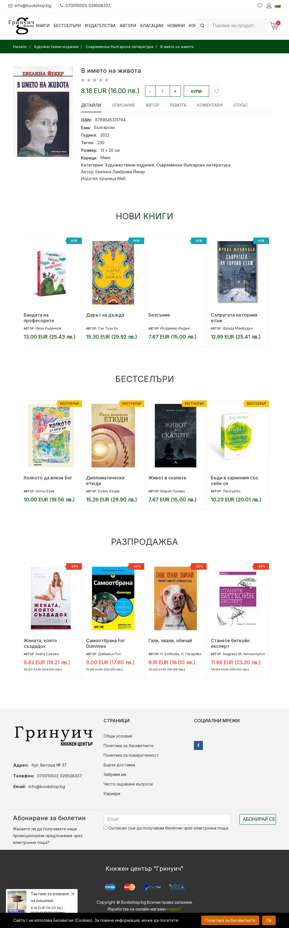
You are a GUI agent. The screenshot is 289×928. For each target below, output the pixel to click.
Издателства (100, 25)
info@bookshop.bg (29, 5)
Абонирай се (259, 819)
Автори (128, 25)
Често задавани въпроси (128, 784)
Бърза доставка (119, 764)
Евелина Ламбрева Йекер (120, 171)
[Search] (238, 25)
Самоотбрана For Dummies (105, 643)
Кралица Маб (113, 178)
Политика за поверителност (131, 755)
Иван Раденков (48, 328)
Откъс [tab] (240, 105)
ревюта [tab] (178, 105)
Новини (176, 25)
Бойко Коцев (109, 491)
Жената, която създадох (40, 643)
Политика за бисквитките (128, 745)
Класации (151, 25)
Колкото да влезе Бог (48, 478)
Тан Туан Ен (108, 328)
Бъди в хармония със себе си (234, 480)
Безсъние (159, 315)
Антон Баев (45, 491)
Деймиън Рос (109, 654)
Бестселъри (67, 25)
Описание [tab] (123, 105)
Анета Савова (47, 654)
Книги (43, 25)
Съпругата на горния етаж (234, 317)
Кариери (112, 793)
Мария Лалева (172, 491)
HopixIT (174, 909)
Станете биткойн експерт (230, 643)
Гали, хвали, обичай (170, 640)
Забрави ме (115, 774)
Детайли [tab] (91, 105)
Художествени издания (129, 165)
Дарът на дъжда (105, 315)
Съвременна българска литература (193, 165)
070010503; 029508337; (85, 5)
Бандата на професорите (39, 317)
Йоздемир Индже (175, 328)
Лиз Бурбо (231, 491)
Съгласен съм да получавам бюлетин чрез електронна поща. (166, 828)
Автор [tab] (152, 105)
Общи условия (118, 736)
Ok (269, 920)
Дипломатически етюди (105, 480)
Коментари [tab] (210, 105)
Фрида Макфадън (238, 328)
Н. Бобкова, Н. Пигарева (180, 654)
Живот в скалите (167, 478)
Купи (196, 91)
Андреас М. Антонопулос (244, 654)
